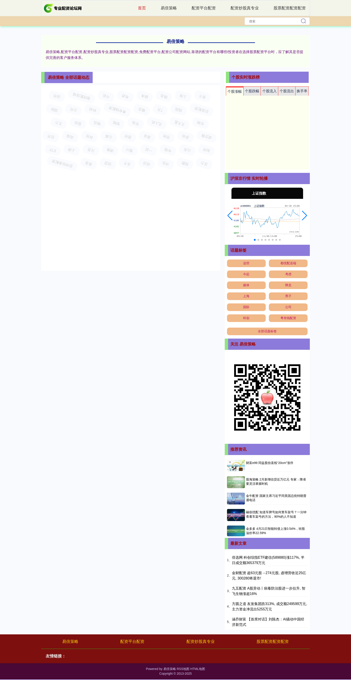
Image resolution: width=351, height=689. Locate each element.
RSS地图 (183, 669)
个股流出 (287, 91)
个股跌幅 (252, 91)
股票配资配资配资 (290, 8)
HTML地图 (197, 669)
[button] (230, 216)
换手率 (302, 91)
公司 (288, 307)
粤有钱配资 (288, 318)
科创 (246, 318)
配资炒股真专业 (245, 8)
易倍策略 (169, 8)
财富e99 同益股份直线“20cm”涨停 (269, 463)
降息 (288, 285)
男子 (288, 296)
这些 (246, 263)
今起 (246, 274)
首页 (142, 8)
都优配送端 (288, 263)
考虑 (288, 274)
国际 (246, 307)
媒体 (246, 285)
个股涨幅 (234, 91)
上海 (246, 296)
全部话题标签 (267, 331)
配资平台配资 (204, 8)
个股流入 (269, 91)
